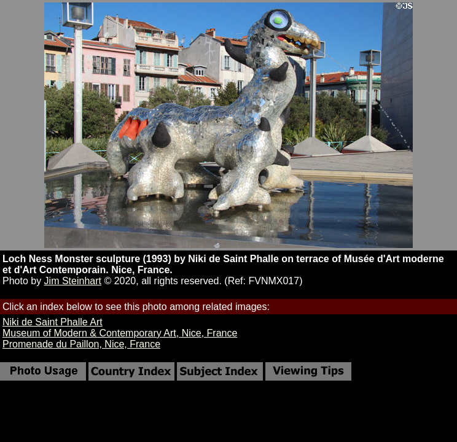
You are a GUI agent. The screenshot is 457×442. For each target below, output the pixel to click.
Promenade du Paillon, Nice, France (81, 344)
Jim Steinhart (72, 281)
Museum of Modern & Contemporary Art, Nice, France (119, 333)
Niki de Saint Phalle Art (52, 322)
